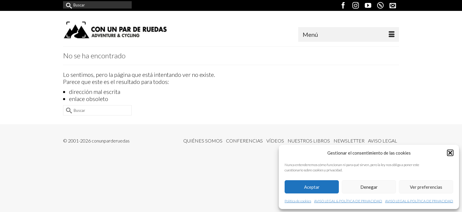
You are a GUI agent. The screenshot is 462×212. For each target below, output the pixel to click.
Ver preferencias (426, 187)
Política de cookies (298, 201)
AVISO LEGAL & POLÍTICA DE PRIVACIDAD (348, 201)
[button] (450, 153)
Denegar (369, 187)
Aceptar (312, 187)
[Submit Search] (67, 5)
